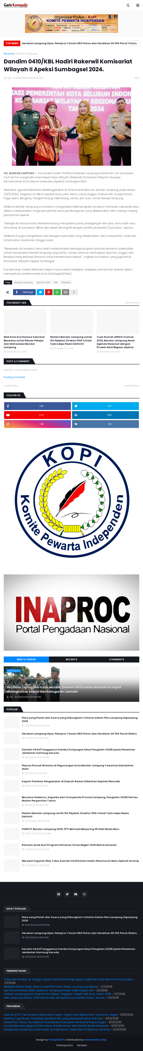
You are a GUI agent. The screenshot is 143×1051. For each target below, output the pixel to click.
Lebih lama (130, 385)
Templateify (56, 1039)
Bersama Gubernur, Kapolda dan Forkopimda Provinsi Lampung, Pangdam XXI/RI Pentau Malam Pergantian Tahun (80, 799)
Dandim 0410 (43, 282)
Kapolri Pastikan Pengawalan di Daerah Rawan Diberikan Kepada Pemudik (71, 781)
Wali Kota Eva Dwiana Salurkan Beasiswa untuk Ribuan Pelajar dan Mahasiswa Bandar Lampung (24, 342)
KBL (56, 282)
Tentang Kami (64, 1045)
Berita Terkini (26, 659)
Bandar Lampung (27, 53)
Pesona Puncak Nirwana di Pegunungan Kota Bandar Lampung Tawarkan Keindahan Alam (78, 767)
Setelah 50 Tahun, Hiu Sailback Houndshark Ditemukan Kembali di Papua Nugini (55, 1022)
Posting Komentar (14, 377)
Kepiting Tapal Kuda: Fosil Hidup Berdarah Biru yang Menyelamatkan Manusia (53, 1018)
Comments (116, 659)
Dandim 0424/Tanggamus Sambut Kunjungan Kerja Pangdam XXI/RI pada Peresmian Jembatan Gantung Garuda (78, 751)
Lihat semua (132, 302)
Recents (71, 659)
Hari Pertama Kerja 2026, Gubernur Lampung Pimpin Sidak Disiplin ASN (48, 990)
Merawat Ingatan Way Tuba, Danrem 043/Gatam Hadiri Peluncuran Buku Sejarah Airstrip (80, 861)
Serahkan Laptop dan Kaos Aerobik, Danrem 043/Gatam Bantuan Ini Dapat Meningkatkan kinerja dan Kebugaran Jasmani (64, 689)
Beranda (9, 53)
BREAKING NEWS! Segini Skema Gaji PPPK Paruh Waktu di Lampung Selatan (51, 987)
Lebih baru (12, 385)
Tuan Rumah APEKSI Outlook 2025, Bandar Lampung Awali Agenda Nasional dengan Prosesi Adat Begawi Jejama (116, 342)
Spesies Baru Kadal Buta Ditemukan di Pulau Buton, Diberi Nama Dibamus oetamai (57, 1029)
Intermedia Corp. (95, 1039)
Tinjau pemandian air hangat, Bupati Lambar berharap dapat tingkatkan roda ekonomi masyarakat (68, 979)
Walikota (66, 282)
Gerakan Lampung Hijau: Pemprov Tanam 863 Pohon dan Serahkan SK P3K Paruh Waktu (79, 43)
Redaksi (82, 1045)
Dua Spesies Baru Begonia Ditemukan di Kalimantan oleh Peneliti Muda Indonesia (56, 1026)
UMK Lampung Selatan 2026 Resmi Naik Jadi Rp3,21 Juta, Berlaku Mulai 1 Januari (54, 998)
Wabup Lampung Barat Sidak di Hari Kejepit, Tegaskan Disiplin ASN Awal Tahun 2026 (57, 994)
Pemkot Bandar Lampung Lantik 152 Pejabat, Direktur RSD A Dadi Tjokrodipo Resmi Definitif (71, 340)
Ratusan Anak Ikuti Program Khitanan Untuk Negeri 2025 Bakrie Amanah (69, 845)
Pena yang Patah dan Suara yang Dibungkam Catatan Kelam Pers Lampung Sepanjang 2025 (80, 719)
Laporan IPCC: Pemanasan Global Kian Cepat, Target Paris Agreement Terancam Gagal (60, 1015)
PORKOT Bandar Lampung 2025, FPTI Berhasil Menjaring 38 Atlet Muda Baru (70, 829)
